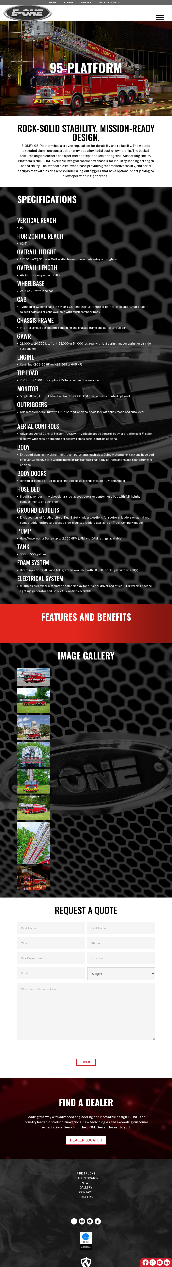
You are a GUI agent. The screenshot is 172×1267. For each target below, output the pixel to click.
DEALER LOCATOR (109, 2)
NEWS (52, 2)
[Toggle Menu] (160, 17)
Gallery (86, 1187)
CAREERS (67, 2)
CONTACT (85, 2)
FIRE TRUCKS (86, 1173)
